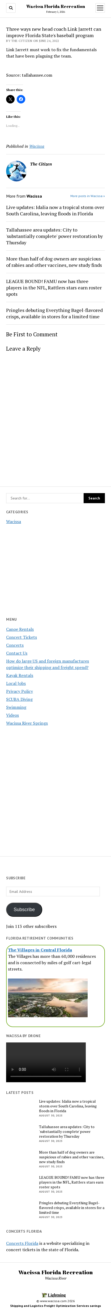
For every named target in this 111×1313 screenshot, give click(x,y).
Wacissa (13, 521)
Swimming (16, 707)
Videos (12, 715)
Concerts (15, 645)
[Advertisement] (55, 788)
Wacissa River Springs (27, 723)
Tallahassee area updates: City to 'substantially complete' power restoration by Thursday (54, 236)
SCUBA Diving (19, 699)
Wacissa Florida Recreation (55, 6)
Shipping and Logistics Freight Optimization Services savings (55, 1306)
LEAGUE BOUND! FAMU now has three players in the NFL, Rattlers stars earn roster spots (54, 287)
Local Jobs (16, 683)
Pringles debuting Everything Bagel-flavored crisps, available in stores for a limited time (54, 313)
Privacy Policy (19, 691)
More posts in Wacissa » (87, 196)
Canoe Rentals (20, 629)
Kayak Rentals (19, 675)
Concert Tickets (21, 637)
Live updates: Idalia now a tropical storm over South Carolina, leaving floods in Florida (55, 210)
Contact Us (16, 653)
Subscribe (24, 909)
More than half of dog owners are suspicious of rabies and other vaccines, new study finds (54, 261)
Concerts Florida (22, 1243)
